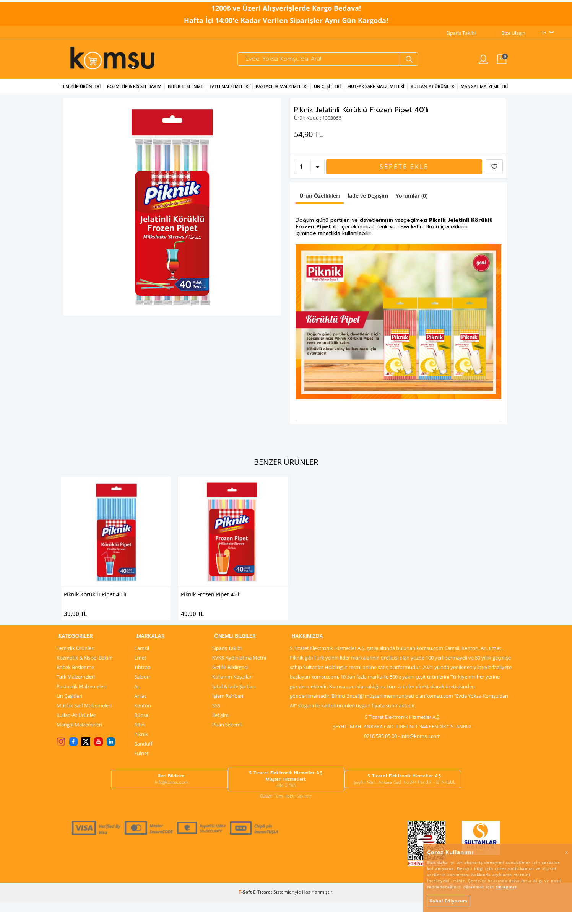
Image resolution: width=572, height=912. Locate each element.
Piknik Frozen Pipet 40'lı (211, 598)
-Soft (246, 902)
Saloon (142, 687)
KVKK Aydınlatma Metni (239, 667)
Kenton (142, 715)
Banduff (143, 754)
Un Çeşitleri (327, 91)
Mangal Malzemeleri (484, 91)
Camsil (141, 658)
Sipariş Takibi (461, 31)
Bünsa (141, 725)
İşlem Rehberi (227, 706)
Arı (137, 696)
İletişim (220, 725)
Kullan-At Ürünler (76, 725)
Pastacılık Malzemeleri (281, 91)
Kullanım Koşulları (232, 687)
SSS (216, 715)
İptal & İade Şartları (233, 696)
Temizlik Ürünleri (81, 91)
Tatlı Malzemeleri (229, 91)
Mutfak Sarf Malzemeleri (375, 91)
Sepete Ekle (404, 171)
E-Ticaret (262, 902)
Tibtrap (142, 677)
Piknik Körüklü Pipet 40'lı (95, 598)
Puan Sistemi (227, 734)
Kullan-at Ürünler (432, 91)
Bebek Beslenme (185, 91)
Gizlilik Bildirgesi (230, 677)
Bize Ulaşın (513, 31)
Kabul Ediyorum (448, 901)
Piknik (141, 744)
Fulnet (141, 763)
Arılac (140, 706)
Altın (139, 734)
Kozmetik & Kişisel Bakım (134, 91)
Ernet (140, 667)
